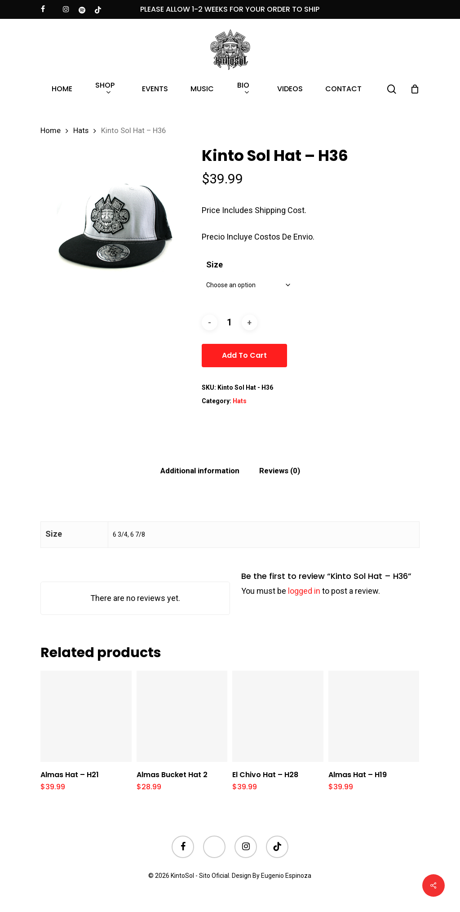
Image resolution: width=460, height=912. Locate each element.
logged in (304, 591)
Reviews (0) (279, 470)
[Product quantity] (229, 322)
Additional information (199, 470)
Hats (80, 130)
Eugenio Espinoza (286, 875)
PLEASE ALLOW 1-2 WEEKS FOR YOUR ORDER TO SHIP (229, 9)
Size (214, 264)
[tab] (199, 471)
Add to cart (244, 355)
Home (50, 130)
